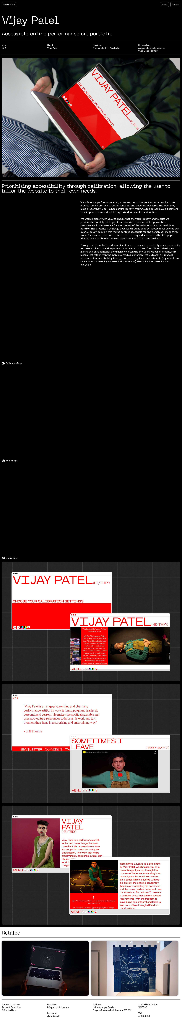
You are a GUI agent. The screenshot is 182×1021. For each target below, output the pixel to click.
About (164, 4)
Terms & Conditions (11, 1007)
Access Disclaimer (11, 1004)
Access (175, 4)
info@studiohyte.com (58, 1007)
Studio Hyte (9, 4)
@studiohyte (53, 1016)
